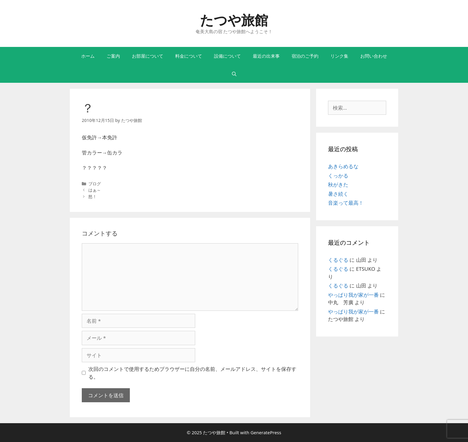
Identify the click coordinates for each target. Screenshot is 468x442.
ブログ (94, 183)
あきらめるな (343, 166)
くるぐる (338, 259)
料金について (188, 56)
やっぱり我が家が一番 (353, 294)
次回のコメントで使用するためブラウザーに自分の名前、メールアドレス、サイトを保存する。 (192, 372)
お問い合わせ (373, 56)
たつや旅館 (234, 20)
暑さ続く (338, 193)
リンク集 (339, 56)
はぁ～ (94, 190)
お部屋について (147, 56)
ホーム (88, 56)
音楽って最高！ (346, 202)
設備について (227, 56)
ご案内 (113, 56)
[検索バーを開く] (234, 74)
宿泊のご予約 (305, 56)
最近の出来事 (266, 56)
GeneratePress (265, 432)
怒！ (92, 196)
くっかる (338, 175)
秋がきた (338, 184)
